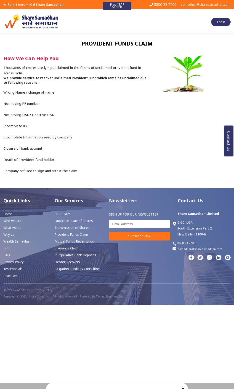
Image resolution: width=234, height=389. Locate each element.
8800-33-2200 (184, 243)
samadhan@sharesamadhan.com (206, 4)
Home (8, 214)
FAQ (6, 255)
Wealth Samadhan (17, 241)
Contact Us (228, 141)
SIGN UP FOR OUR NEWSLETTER (133, 214)
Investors (10, 275)
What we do (12, 227)
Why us (8, 234)
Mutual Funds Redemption (74, 241)
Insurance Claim (66, 248)
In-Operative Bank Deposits (75, 255)
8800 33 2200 (162, 4)
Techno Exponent (107, 296)
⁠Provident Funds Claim (71, 234)
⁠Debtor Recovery (67, 262)
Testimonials (12, 269)
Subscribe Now (139, 236)
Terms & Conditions (16, 290)
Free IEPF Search (117, 5)
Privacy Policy (13, 262)
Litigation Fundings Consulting (77, 269)
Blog (6, 248)
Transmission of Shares (72, 227)
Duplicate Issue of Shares (74, 221)
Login (221, 22)
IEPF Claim (63, 214)
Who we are (12, 221)
